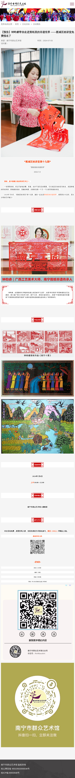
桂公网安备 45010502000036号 (15, 769)
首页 (17, 24)
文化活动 (26, 24)
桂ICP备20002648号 (10, 773)
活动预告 (36, 24)
